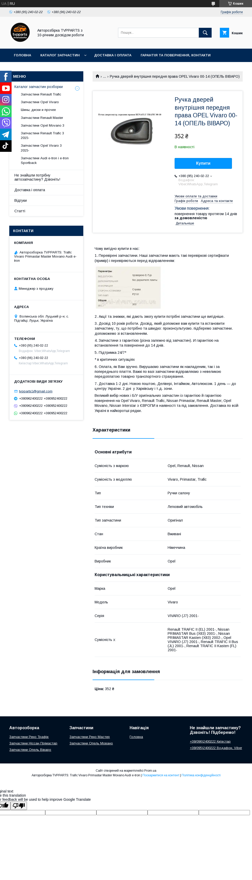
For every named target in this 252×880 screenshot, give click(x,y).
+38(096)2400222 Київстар (210, 741)
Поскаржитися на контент (160, 775)
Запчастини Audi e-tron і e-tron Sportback (45, 160)
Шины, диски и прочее (38, 110)
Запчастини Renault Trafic (41, 94)
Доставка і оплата (112, 55)
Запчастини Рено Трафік (29, 737)
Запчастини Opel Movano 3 (42, 125)
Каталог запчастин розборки (38, 87)
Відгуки (20, 200)
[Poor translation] (19, 806)
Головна (22, 55)
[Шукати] (205, 33)
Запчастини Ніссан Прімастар (33, 743)
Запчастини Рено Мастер (89, 737)
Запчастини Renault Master (42, 118)
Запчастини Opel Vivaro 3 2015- (41, 148)
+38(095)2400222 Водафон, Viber (216, 748)
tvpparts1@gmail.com (35, 391)
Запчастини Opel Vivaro (40, 102)
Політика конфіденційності (201, 775)
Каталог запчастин (60, 55)
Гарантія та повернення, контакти (176, 55)
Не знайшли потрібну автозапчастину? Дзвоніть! (37, 177)
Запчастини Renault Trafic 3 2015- (42, 135)
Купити (203, 163)
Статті (19, 211)
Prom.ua (150, 770)
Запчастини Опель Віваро (30, 750)
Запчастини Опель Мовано (91, 743)
